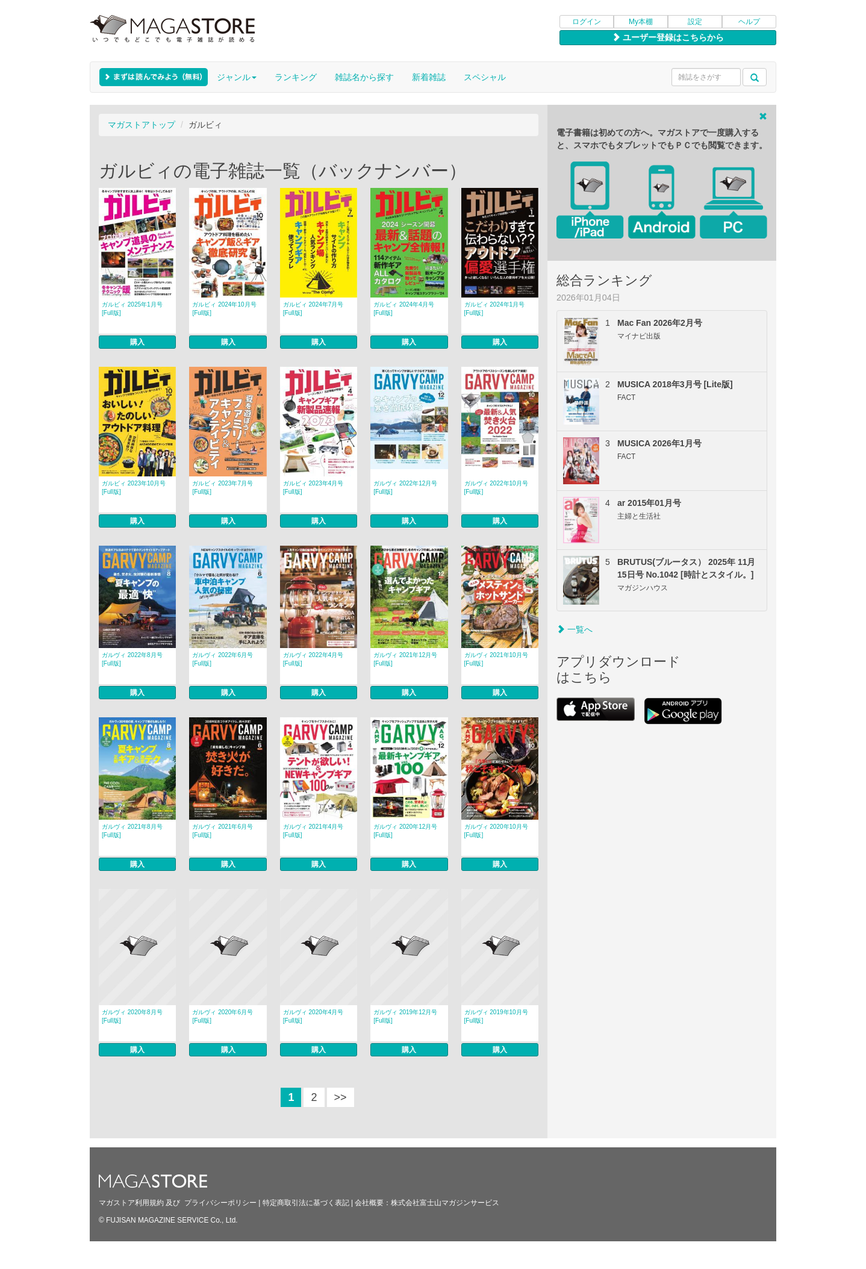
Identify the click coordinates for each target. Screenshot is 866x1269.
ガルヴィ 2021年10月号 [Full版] (496, 659)
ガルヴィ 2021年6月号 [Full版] (222, 830)
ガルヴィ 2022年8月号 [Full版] (132, 659)
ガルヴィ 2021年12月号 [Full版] (405, 659)
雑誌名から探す (364, 77)
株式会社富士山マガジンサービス (445, 1203)
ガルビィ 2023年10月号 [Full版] (134, 487)
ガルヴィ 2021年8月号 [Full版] (132, 830)
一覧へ (574, 629)
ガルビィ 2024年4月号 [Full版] (403, 308)
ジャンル (237, 77)
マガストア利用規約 (131, 1203)
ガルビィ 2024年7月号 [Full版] (313, 308)
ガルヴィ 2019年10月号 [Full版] (496, 1016)
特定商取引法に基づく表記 (306, 1203)
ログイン (586, 21)
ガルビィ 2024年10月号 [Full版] (224, 308)
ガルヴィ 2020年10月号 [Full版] (496, 830)
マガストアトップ (141, 124)
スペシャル (485, 77)
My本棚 (641, 21)
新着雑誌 (429, 77)
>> (340, 1097)
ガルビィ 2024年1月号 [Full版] (494, 308)
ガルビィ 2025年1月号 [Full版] (132, 308)
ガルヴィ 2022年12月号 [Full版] (405, 487)
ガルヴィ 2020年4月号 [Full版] (313, 1016)
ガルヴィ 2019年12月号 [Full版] (405, 1016)
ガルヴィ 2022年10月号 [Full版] (496, 487)
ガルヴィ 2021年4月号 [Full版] (313, 830)
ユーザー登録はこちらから (668, 37)
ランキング (296, 77)
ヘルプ (749, 21)
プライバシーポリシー (220, 1203)
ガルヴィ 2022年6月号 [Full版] (222, 659)
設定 (695, 21)
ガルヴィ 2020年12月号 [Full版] (405, 830)
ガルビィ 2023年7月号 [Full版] (222, 487)
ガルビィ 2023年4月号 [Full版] (313, 487)
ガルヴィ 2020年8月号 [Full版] (132, 1016)
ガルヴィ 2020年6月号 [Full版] (222, 1016)
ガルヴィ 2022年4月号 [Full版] (313, 659)
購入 (137, 342)
